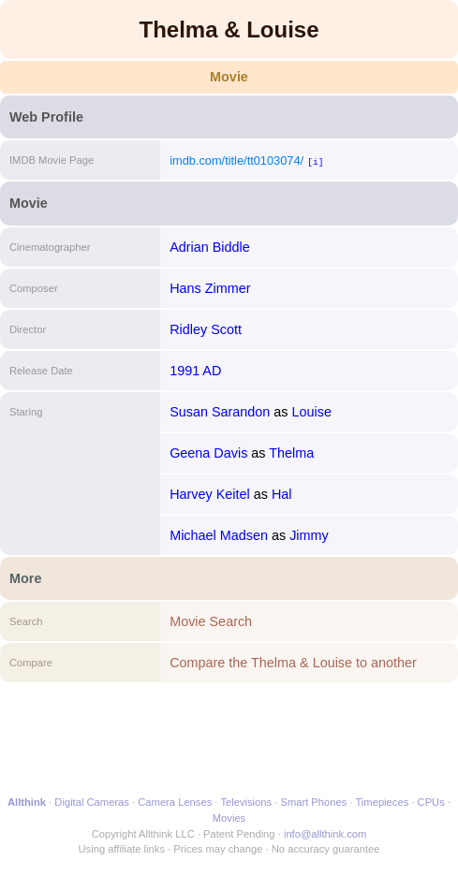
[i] (315, 161)
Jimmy (309, 535)
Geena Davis (208, 452)
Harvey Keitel (210, 494)
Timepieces (381, 802)
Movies (229, 818)
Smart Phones (313, 802)
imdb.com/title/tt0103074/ (236, 160)
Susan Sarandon (220, 411)
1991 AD (195, 370)
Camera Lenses (175, 802)
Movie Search (211, 621)
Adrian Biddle (210, 247)
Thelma (291, 452)
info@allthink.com (325, 834)
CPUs (431, 802)
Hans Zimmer (210, 288)
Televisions (246, 802)
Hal (282, 494)
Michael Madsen (219, 535)
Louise (312, 411)
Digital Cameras (91, 802)
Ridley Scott (206, 329)
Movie (229, 76)
